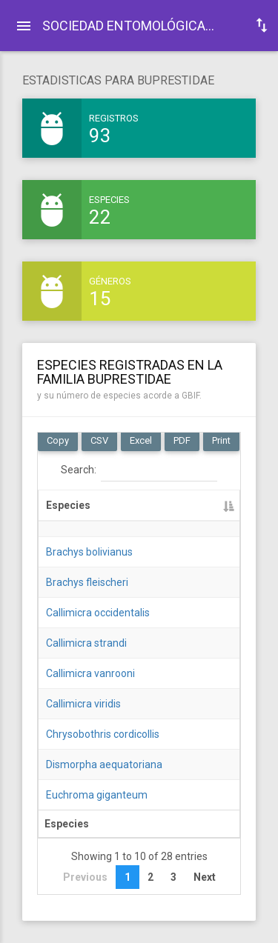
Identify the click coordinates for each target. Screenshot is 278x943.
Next (204, 877)
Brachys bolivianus (89, 552)
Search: (139, 470)
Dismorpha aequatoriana (104, 764)
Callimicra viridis (83, 704)
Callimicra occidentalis (98, 613)
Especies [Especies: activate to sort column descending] (68, 505)
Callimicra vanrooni (90, 673)
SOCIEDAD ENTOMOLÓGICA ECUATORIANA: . (134, 25)
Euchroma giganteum (97, 795)
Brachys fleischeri (87, 582)
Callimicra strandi (86, 643)
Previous (85, 877)
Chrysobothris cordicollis (102, 734)
